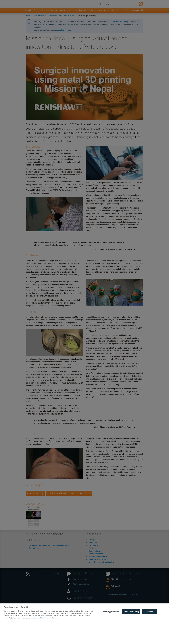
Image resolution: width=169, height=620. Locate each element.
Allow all (150, 615)
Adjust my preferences (111, 615)
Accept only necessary (131, 615)
